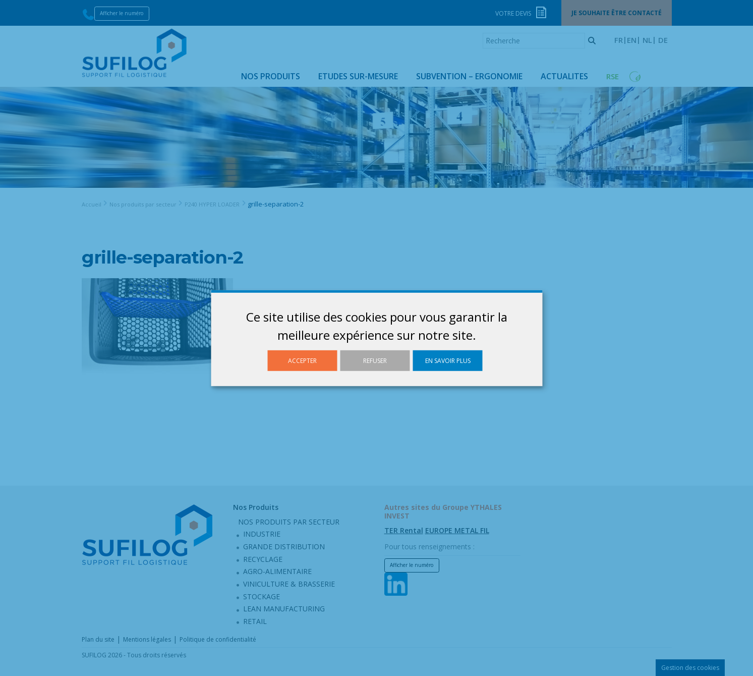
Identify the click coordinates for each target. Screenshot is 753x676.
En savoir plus (448, 360)
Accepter (302, 360)
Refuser (375, 360)
